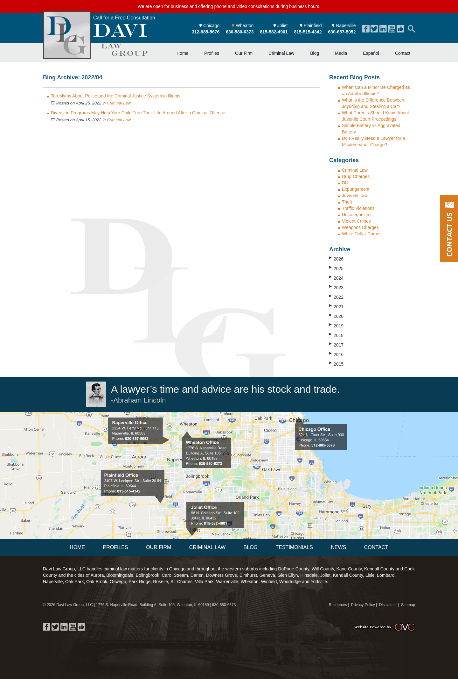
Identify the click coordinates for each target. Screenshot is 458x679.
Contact (402, 53)
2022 (336, 297)
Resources (338, 605)
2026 (336, 258)
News (338, 547)
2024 (336, 278)
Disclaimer (388, 605)
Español (371, 53)
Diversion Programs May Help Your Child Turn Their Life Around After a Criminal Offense (138, 112)
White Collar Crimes (361, 233)
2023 (336, 287)
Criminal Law (281, 53)
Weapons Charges (360, 227)
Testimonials (294, 547)
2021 (336, 306)
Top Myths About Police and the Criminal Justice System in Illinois (115, 95)
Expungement (355, 189)
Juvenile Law (355, 195)
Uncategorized (356, 214)
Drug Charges (356, 176)
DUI (346, 182)
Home (182, 53)
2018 (336, 335)
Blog (314, 53)
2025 (336, 268)
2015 (336, 364)
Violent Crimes (356, 221)
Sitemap (408, 605)
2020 (336, 316)
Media (341, 53)
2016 (336, 354)
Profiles (211, 53)
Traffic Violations (358, 208)
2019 (336, 325)
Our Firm (244, 53)
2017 (336, 344)
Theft (347, 201)
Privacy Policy (363, 605)
